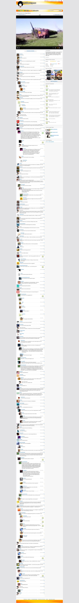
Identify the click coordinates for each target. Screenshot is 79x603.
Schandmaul (21, 336)
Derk (21, 583)
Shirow (23, 140)
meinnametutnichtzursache (23, 265)
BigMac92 (22, 377)
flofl (20, 217)
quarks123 (24, 528)
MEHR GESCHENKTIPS (54, 81)
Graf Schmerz (22, 229)
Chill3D (24, 88)
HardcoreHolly (22, 333)
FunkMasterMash (22, 566)
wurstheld (22, 281)
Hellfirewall (21, 97)
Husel (22, 156)
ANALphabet (25, 197)
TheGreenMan (23, 184)
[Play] (17, 48)
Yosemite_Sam (25, 535)
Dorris (22, 273)
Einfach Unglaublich (51, 141)
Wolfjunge (21, 384)
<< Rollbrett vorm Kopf (21, 14)
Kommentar (22, 101)
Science (47, 141)
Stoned (21, 163)
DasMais (21, 284)
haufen (21, 406)
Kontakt (47, 599)
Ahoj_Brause (21, 324)
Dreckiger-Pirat (22, 66)
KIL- (20, 78)
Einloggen (59, 0)
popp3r (21, 287)
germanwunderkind (22, 223)
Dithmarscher (22, 120)
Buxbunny (21, 371)
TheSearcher (23, 512)
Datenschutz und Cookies (41, 599)
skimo (20, 94)
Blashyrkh (21, 117)
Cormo (22, 545)
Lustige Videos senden (52, 599)
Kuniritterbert (23, 436)
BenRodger (21, 563)
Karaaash (21, 577)
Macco (24, 523)
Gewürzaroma (23, 340)
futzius (21, 392)
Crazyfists (21, 321)
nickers (23, 412)
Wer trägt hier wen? (55, 132)
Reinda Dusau (25, 160)
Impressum (29, 599)
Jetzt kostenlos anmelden (53, 0)
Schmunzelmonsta (23, 357)
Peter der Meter (23, 81)
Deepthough (22, 457)
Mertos (21, 179)
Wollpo (23, 144)
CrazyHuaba (21, 374)
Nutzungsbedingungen (34, 599)
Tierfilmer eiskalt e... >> (58, 14)
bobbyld (21, 439)
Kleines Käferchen (54, 129)
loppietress (23, 104)
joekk (20, 548)
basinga (22, 449)
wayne (21, 387)
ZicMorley (22, 111)
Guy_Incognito (23, 361)
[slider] (35, 47)
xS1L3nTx (21, 127)
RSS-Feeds (25, 599)
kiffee (24, 519)
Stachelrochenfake (22, 91)
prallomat (21, 72)
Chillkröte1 (22, 269)
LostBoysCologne (22, 330)
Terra (20, 423)
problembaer (21, 123)
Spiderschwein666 (22, 442)
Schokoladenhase (22, 580)
